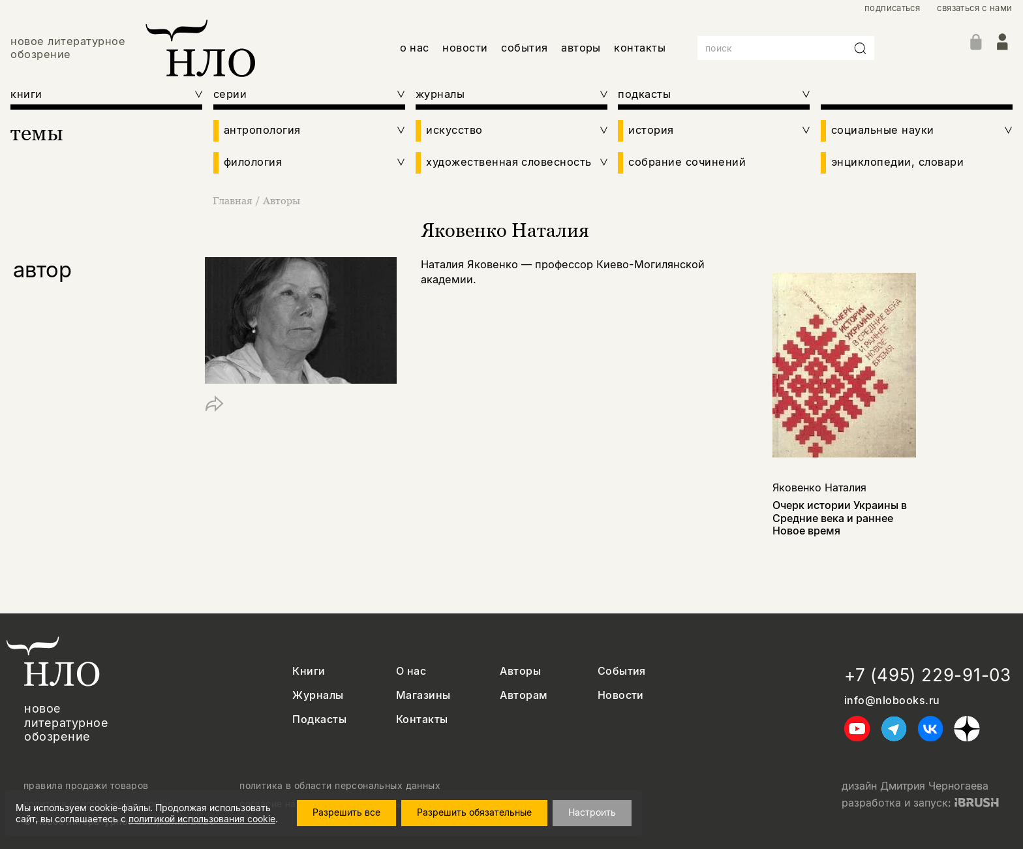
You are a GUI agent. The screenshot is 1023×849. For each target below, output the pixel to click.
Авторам (523, 695)
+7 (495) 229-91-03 (927, 675)
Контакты (422, 719)
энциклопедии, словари (897, 162)
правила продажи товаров (86, 785)
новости (464, 47)
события (524, 47)
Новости (621, 695)
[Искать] (860, 48)
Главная (234, 200)
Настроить (592, 812)
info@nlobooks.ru (892, 700)
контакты (639, 47)
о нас (414, 47)
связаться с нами (974, 8)
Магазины (423, 695)
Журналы (317, 695)
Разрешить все (346, 812)
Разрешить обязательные (474, 812)
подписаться (892, 8)
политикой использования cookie (202, 818)
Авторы (281, 200)
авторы (581, 47)
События (622, 671)
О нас (411, 671)
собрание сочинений (687, 162)
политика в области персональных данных (339, 785)
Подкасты (319, 719)
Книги (308, 671)
